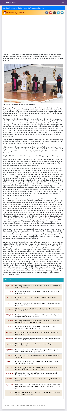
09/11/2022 (9, 309)
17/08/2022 (9, 367)
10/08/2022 (9, 373)
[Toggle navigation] (63, 2)
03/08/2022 (9, 379)
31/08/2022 (9, 355)
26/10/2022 (9, 315)
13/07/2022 (9, 385)
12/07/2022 (9, 392)
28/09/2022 (9, 338)
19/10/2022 (9, 320)
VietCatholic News (8, 2)
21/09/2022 (9, 344)
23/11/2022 (9, 297)
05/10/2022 (9, 332)
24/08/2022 (9, 361)
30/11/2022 (9, 291)
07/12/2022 (9, 286)
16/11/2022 (9, 303)
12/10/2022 (9, 326)
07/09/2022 (9, 350)
